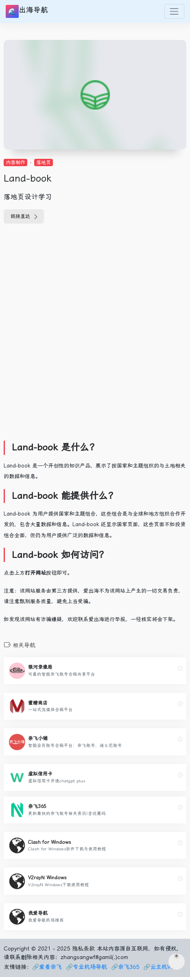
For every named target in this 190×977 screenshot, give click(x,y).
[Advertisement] (95, 337)
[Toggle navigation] (174, 11)
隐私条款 (83, 948)
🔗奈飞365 (125, 967)
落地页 (43, 162)
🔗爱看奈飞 (47, 967)
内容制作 (15, 162)
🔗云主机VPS (160, 967)
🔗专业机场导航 (86, 967)
